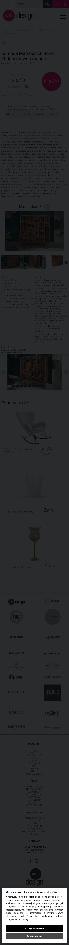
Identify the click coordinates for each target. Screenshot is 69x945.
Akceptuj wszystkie (34, 928)
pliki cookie (28, 897)
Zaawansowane (34, 936)
